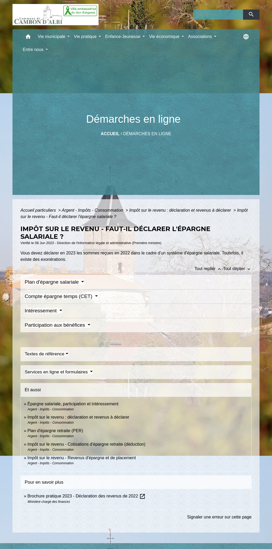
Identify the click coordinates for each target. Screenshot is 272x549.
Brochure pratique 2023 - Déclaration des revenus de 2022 (86, 496)
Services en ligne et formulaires (57, 371)
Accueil (110, 133)
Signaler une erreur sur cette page (219, 517)
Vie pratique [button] (86, 36)
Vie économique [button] (165, 36)
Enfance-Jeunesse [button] (123, 36)
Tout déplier (237, 268)
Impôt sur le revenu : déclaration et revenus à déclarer (180, 210)
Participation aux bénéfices (55, 325)
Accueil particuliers (38, 210)
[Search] (218, 15)
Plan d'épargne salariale (52, 282)
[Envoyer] (251, 15)
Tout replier (208, 268)
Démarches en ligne (147, 133)
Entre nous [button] (34, 49)
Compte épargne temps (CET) (59, 296)
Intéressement (41, 310)
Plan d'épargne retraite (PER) (55, 430)
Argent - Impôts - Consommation (93, 210)
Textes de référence (44, 353)
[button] (28, 37)
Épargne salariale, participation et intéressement (72, 404)
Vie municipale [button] (52, 36)
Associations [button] (200, 36)
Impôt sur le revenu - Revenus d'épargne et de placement (81, 458)
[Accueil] (55, 15)
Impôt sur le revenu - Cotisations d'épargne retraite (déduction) (86, 444)
